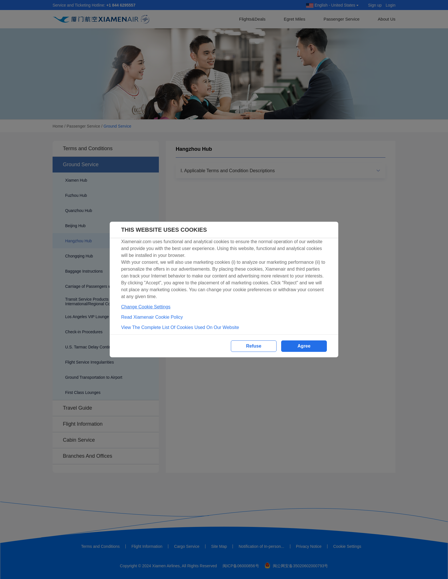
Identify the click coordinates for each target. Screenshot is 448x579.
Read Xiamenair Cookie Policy (152, 317)
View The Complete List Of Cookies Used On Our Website (180, 327)
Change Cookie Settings (146, 306)
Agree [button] (303, 346)
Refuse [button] (253, 346)
